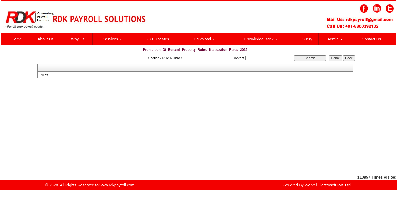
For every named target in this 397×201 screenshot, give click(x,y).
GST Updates (157, 39)
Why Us (78, 39)
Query (307, 39)
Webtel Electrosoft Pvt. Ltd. (328, 185)
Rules (44, 75)
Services (112, 39)
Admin (334, 39)
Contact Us (371, 39)
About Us (46, 39)
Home (17, 39)
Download (204, 39)
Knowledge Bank (260, 39)
